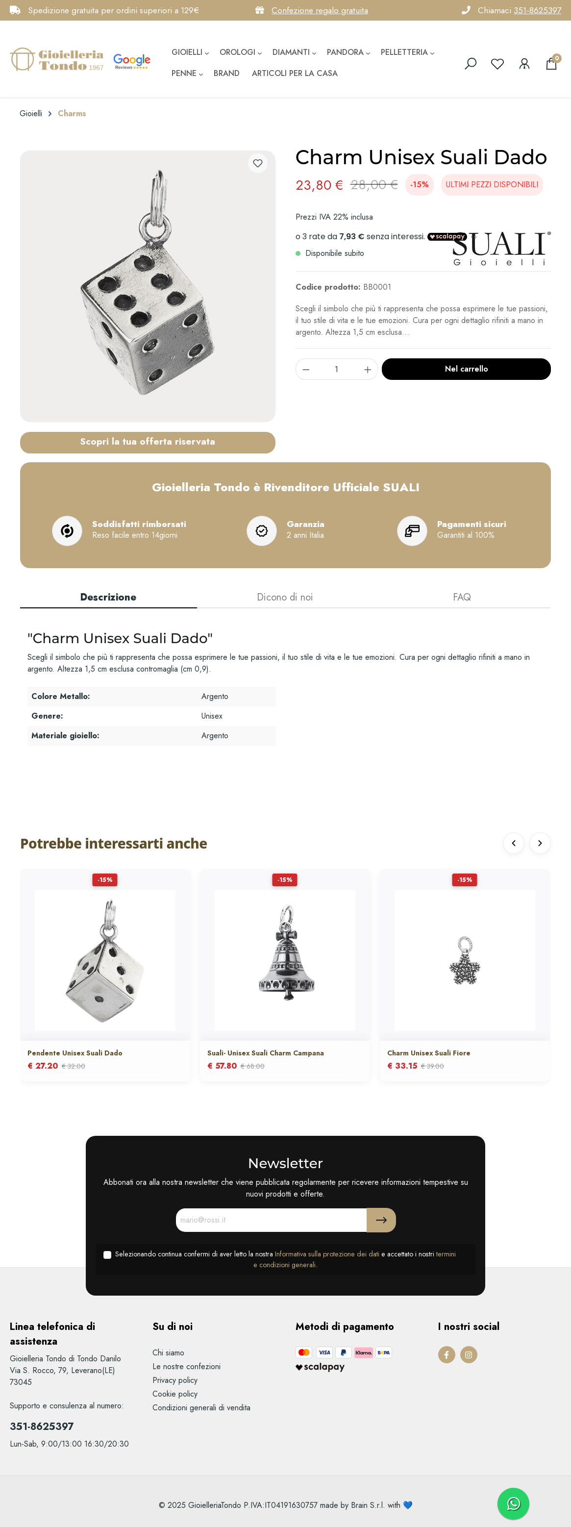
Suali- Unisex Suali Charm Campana (265, 1053)
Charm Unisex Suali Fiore (429, 1053)
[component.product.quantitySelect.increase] (368, 369)
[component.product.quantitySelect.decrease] (306, 369)
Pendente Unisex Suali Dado (75, 1053)
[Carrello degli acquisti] (551, 63)
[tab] (108, 598)
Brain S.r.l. (368, 1505)
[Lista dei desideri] (497, 63)
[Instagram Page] (468, 1354)
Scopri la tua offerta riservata (147, 441)
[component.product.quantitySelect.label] (336, 369)
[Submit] (381, 1220)
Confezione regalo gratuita (320, 10)
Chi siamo (168, 1352)
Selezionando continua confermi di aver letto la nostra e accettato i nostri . (285, 1259)
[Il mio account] (524, 63)
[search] (470, 63)
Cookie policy (175, 1394)
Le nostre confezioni (186, 1366)
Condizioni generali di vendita (201, 1407)
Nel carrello (466, 369)
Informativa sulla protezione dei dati (327, 1254)
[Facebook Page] (446, 1354)
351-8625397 (537, 10)
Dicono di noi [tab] (285, 597)
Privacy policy (175, 1380)
